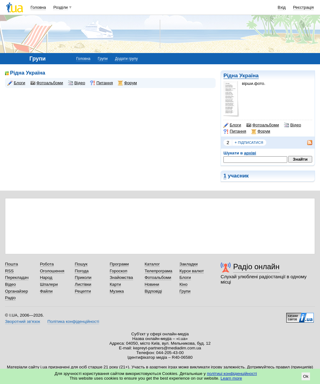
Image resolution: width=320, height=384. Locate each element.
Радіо (10, 297)
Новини (152, 284)
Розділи (60, 7)
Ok (305, 376)
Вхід (282, 7)
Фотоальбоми (262, 125)
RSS (9, 271)
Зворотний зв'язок (22, 321)
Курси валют (191, 271)
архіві (250, 153)
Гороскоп (118, 271)
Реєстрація (303, 7)
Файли (46, 291)
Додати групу (126, 58)
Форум (260, 131)
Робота (47, 264)
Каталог (152, 264)
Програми (119, 264)
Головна (38, 7)
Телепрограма (158, 271)
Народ (46, 277)
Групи (103, 58)
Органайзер (16, 291)
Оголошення (52, 271)
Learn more (231, 378)
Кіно (183, 284)
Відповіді (153, 291)
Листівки (83, 284)
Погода (81, 271)
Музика (117, 291)
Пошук (81, 264)
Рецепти (83, 291)
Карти (115, 284)
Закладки (188, 264)
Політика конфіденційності (73, 321)
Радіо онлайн (256, 266)
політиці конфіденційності (232, 373)
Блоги (232, 125)
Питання (234, 131)
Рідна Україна (241, 76)
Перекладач (16, 277)
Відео (292, 125)
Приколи (83, 277)
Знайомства (121, 277)
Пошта (11, 264)
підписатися (249, 142)
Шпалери (49, 284)
